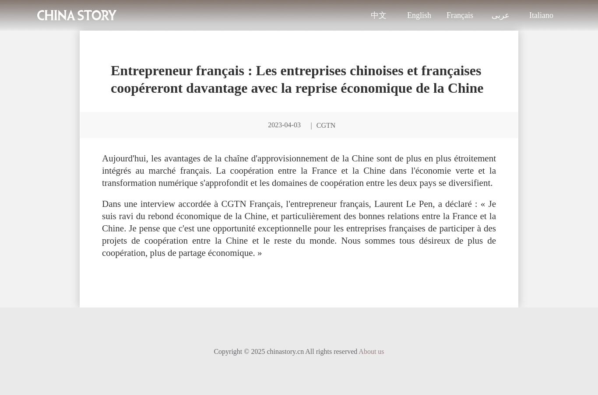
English (419, 15)
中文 (379, 15)
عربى (501, 15)
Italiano (541, 15)
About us (371, 351)
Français (460, 15)
